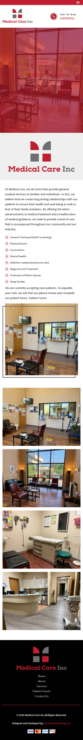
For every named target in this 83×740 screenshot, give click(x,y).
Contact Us (41, 696)
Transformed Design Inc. (57, 723)
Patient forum (42, 691)
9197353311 (67, 18)
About (41, 681)
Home (41, 676)
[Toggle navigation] (77, 3)
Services (41, 686)
